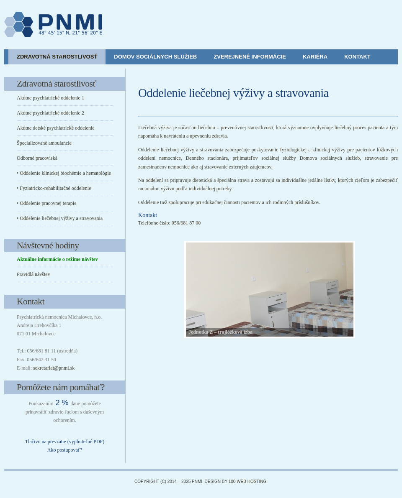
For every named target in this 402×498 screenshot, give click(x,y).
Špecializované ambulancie (44, 143)
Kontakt (357, 57)
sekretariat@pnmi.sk (54, 368)
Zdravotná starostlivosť (57, 57)
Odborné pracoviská (37, 158)
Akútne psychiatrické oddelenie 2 (50, 113)
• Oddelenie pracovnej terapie (46, 203)
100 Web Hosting (248, 481)
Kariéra (315, 57)
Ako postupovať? (64, 450)
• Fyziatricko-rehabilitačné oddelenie (54, 188)
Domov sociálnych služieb (155, 57)
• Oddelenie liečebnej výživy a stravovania (60, 218)
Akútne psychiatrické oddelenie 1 (50, 98)
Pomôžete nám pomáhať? (61, 387)
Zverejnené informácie (250, 57)
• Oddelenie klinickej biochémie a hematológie (64, 173)
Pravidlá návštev (33, 274)
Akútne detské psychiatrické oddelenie (56, 128)
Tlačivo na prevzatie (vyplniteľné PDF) (64, 441)
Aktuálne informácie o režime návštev (57, 259)
